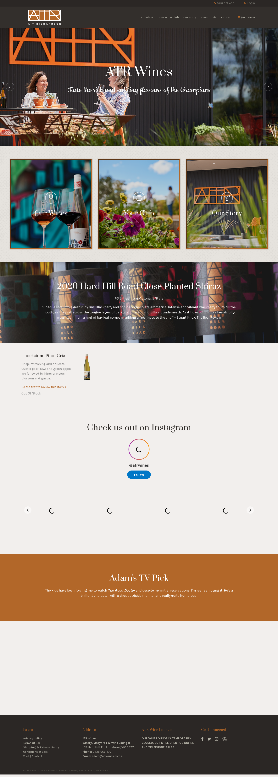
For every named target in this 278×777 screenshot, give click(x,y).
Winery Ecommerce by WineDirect (89, 770)
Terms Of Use (32, 743)
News (204, 17)
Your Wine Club (168, 17)
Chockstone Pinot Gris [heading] (43, 355)
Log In (249, 3)
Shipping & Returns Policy (41, 747)
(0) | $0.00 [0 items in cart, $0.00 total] (246, 17)
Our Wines (147, 17)
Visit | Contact (222, 17)
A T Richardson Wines (44, 17)
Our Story (189, 17)
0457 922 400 (224, 3)
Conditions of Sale (35, 751)
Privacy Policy (32, 738)
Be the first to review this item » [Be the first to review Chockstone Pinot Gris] (43, 387)
